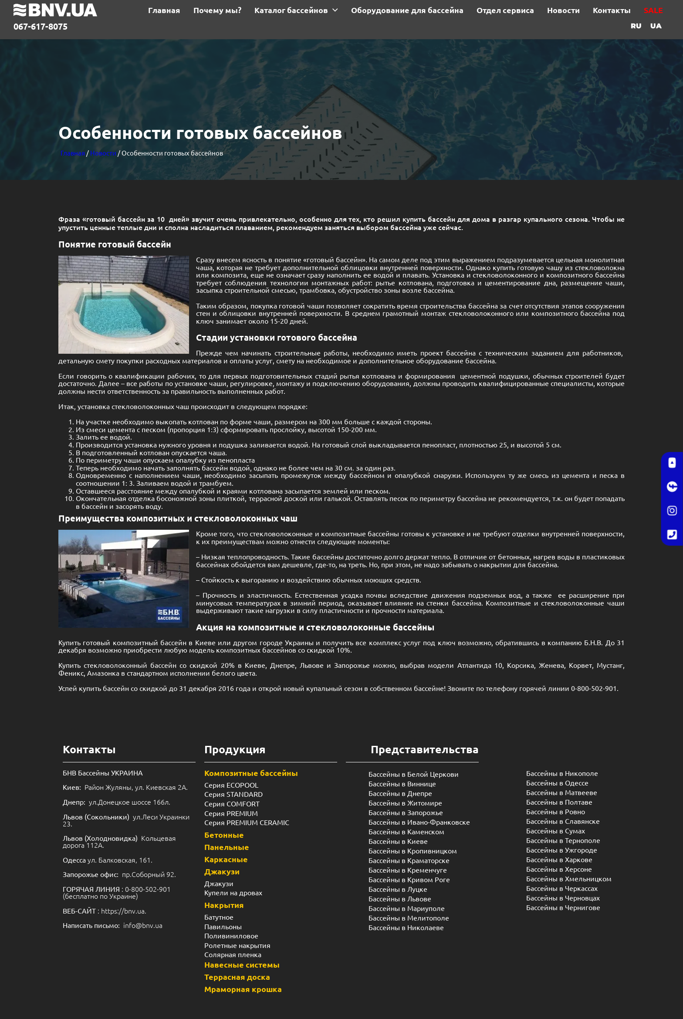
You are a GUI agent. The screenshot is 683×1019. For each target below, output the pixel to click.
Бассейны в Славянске (563, 820)
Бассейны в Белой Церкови (414, 773)
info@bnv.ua (142, 925)
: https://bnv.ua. (104, 910)
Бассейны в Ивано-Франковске (419, 821)
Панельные (226, 847)
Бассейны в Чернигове (563, 907)
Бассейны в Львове (400, 898)
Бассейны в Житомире (405, 802)
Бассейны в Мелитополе (409, 917)
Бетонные (224, 834)
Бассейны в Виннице (402, 783)
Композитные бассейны (251, 773)
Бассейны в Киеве (398, 840)
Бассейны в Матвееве (561, 792)
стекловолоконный (117, 664)
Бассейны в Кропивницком (413, 850)
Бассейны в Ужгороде (561, 849)
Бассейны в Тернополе (563, 840)
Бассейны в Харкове (559, 859)
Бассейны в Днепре (400, 793)
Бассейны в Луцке (398, 888)
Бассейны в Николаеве (406, 927)
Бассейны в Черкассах (562, 888)
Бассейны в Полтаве (559, 801)
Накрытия (224, 905)
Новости (103, 153)
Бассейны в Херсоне (559, 868)
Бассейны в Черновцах (563, 897)
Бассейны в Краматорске (409, 860)
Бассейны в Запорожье (406, 812)
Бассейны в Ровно (555, 811)
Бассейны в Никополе (562, 772)
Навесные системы (242, 964)
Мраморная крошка (243, 989)
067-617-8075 (41, 26)
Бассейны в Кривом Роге (409, 879)
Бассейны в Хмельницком (569, 878)
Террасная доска (237, 977)
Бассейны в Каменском (406, 831)
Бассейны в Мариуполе (407, 908)
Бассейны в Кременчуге (408, 869)
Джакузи (222, 871)
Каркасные (226, 859)
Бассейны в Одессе (557, 782)
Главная (73, 153)
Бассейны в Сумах (555, 830)
